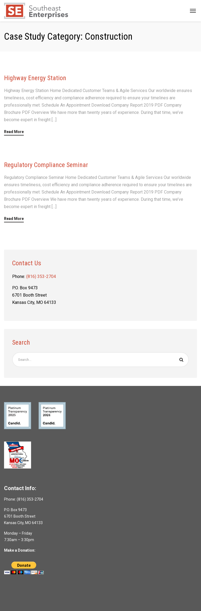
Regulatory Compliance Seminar (46, 165)
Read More (14, 132)
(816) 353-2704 (41, 276)
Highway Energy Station (35, 78)
